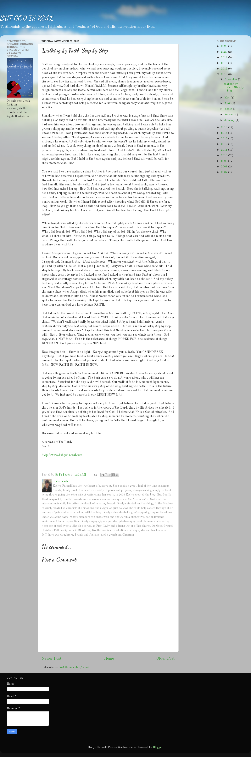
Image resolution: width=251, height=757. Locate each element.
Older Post (165, 659)
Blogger (158, 747)
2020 (224, 52)
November (231, 79)
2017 (224, 68)
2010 (224, 155)
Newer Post (52, 659)
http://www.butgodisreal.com (62, 455)
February (230, 114)
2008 (224, 166)
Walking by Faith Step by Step (234, 87)
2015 (224, 127)
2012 (224, 144)
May (227, 97)
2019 (224, 57)
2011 (224, 149)
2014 (224, 133)
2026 (224, 46)
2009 (224, 161)
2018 (224, 63)
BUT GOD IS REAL (26, 18)
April (227, 103)
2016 (224, 74)
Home (109, 659)
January (230, 120)
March (228, 109)
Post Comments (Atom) (74, 667)
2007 (224, 172)
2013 (224, 138)
